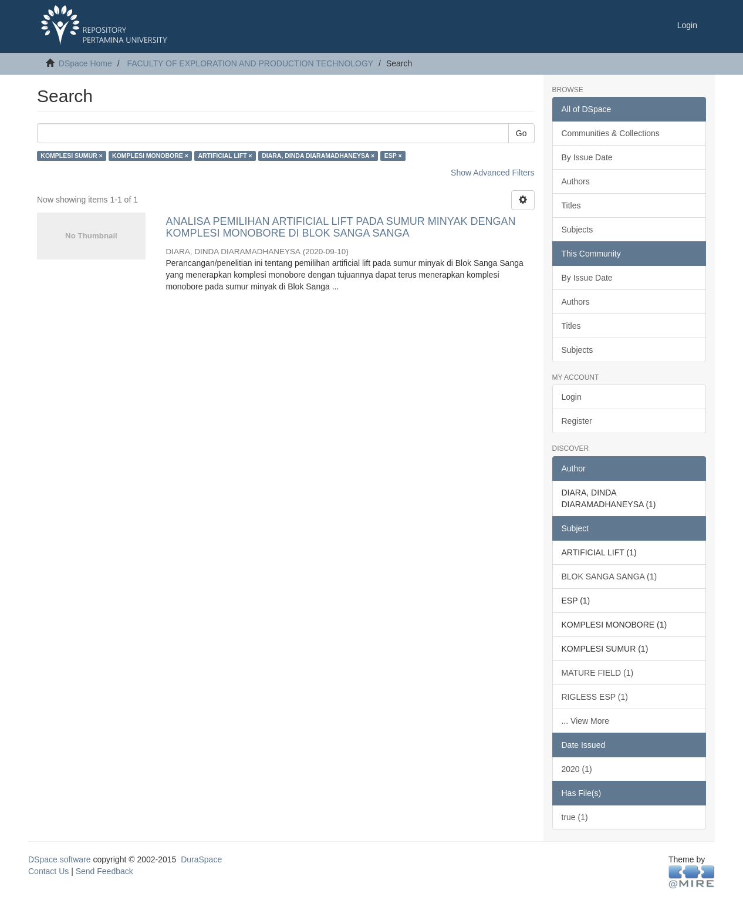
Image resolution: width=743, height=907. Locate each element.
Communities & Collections (611, 133)
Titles (571, 205)
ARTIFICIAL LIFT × (225, 155)
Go (521, 133)
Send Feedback (104, 871)
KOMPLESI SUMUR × (71, 155)
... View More (585, 721)
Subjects (577, 229)
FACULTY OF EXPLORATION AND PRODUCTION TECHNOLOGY (250, 63)
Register (577, 421)
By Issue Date (587, 157)
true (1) (575, 817)
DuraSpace (201, 859)
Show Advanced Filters (492, 172)
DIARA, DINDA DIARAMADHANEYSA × (318, 155)
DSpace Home (85, 63)
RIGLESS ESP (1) (595, 697)
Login (572, 397)
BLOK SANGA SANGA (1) (609, 576)
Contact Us (48, 871)
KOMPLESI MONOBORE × (150, 155)
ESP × (393, 155)
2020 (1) (577, 769)
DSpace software (59, 859)
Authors (576, 181)
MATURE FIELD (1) (598, 672)
